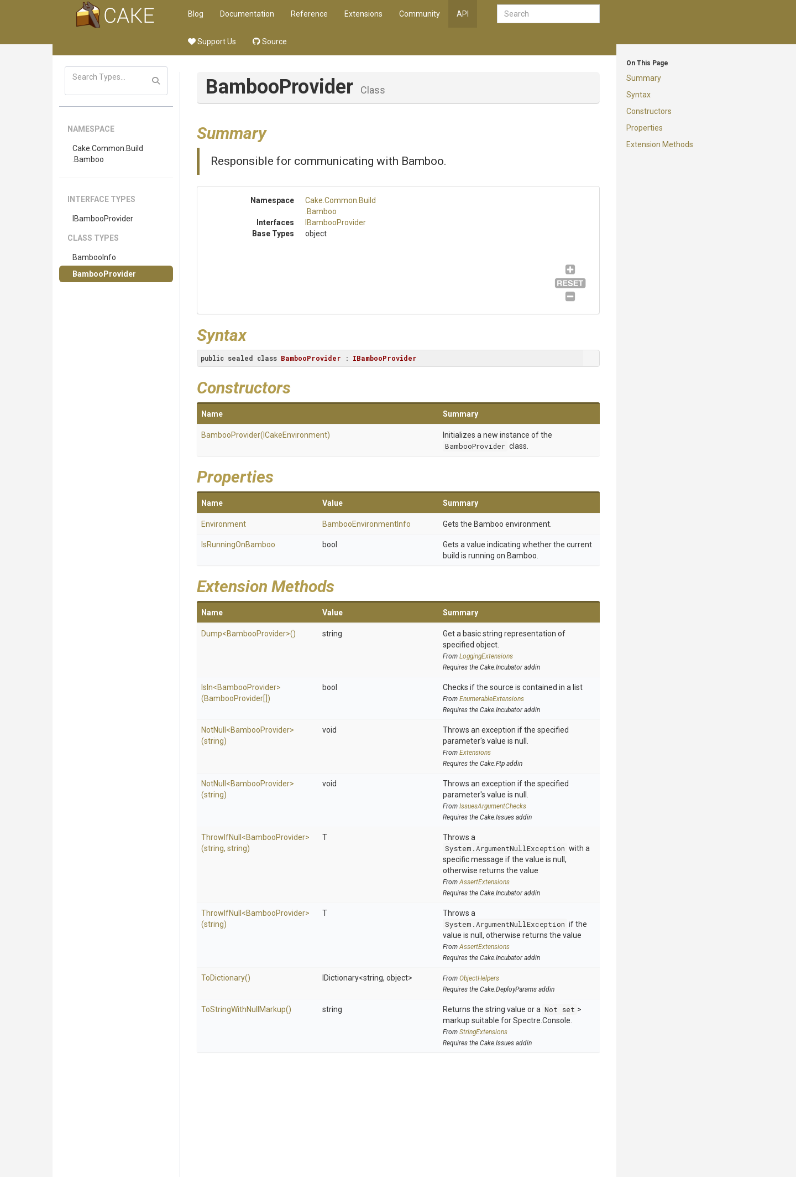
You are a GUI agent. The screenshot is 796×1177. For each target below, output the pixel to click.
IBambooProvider (102, 218)
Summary (643, 78)
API (463, 13)
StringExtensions (483, 1032)
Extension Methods (659, 144)
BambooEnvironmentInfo (366, 524)
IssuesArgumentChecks (492, 806)
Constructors (649, 111)
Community (419, 13)
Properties (644, 127)
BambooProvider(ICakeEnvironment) (265, 435)
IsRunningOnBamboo (238, 544)
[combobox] (548, 13)
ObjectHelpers (479, 978)
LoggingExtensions (486, 656)
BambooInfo (94, 257)
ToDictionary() (225, 977)
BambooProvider (104, 273)
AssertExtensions (484, 882)
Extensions (363, 13)
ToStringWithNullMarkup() (246, 1009)
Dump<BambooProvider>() (248, 633)
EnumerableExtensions (491, 699)
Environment (223, 524)
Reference (309, 13)
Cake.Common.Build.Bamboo (107, 154)
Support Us (212, 41)
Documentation (247, 13)
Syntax (638, 94)
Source (270, 41)
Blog (195, 13)
